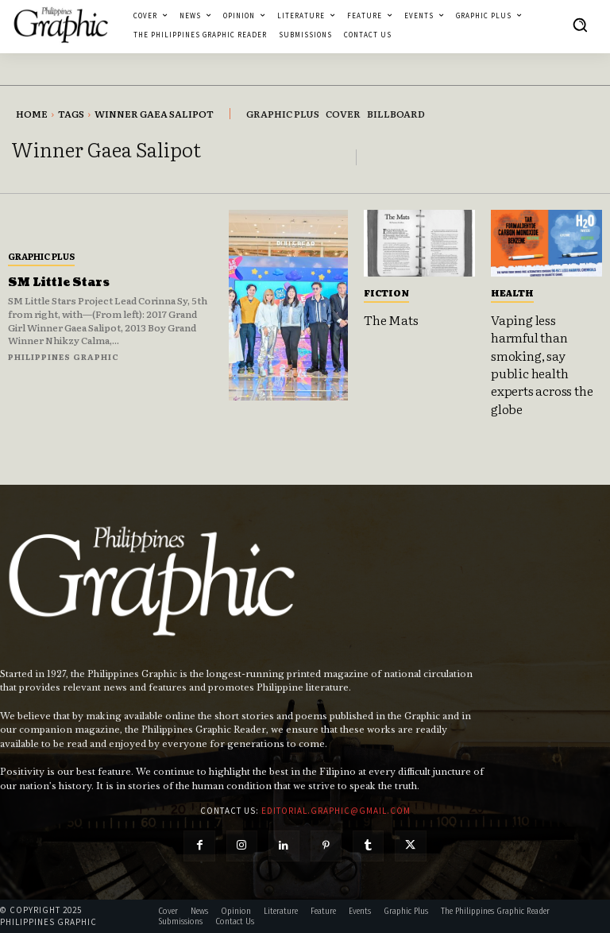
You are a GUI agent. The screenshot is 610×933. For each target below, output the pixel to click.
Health (512, 292)
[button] (580, 25)
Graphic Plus (41, 256)
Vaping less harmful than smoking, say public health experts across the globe (542, 364)
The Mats (391, 319)
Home (32, 113)
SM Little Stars (59, 282)
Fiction (386, 292)
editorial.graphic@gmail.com (336, 810)
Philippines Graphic (63, 356)
